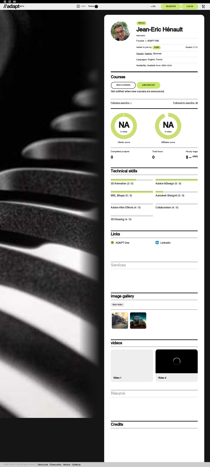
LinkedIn (165, 243)
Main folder (118, 305)
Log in (190, 7)
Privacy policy (55, 465)
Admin (156, 47)
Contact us (76, 465)
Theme (91, 6)
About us (66, 465)
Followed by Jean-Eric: (185, 103)
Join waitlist (148, 85)
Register (171, 7)
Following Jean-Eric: (121, 103)
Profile (141, 23)
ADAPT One (122, 243)
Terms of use (43, 465)
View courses (123, 85)
